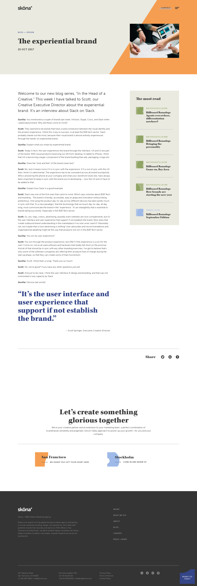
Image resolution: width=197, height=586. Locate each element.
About (116, 521)
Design (30, 32)
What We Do (119, 515)
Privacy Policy (105, 573)
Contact (166, 8)
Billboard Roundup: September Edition (158, 216)
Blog (20, 32)
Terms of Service (106, 576)
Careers (117, 533)
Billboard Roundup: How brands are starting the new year (159, 192)
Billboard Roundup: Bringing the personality (158, 144)
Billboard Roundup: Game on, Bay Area (158, 168)
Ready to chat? (187, 578)
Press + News (120, 539)
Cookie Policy (105, 578)
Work (116, 509)
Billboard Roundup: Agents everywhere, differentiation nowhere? (158, 117)
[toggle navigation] (177, 8)
